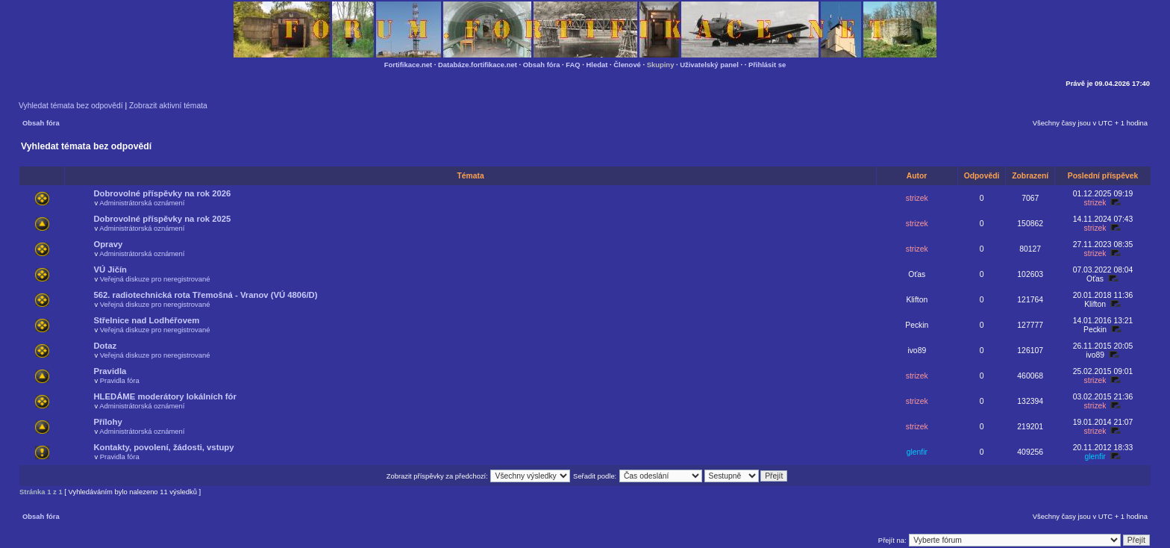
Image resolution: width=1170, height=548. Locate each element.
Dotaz (104, 345)
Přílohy (107, 421)
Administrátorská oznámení (141, 203)
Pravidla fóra (120, 380)
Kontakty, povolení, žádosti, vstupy (163, 447)
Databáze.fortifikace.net (477, 64)
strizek (917, 198)
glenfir (917, 452)
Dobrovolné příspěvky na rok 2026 (162, 193)
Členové (627, 64)
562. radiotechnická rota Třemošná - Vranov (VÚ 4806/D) (205, 294)
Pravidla (109, 371)
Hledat (597, 64)
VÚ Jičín (110, 269)
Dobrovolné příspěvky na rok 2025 (162, 218)
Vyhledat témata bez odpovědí (71, 106)
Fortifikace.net (408, 64)
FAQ (573, 64)
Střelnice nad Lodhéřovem (146, 320)
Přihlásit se (767, 64)
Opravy (107, 244)
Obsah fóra (541, 64)
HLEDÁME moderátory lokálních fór (164, 396)
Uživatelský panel (709, 64)
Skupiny (661, 64)
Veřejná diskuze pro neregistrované (155, 279)
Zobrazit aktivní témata (168, 106)
